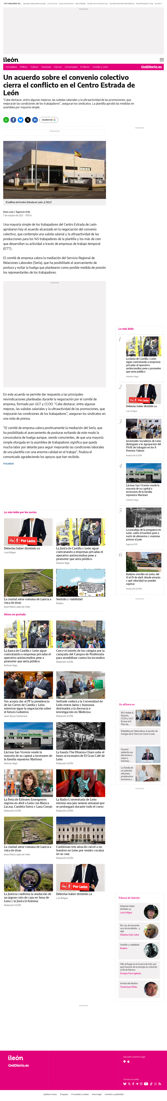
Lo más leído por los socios (20, 512)
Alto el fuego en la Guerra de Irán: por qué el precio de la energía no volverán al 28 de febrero (138, 967)
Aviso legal (96, 1094)
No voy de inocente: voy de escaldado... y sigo (130, 928)
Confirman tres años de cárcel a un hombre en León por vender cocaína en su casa (80, 850)
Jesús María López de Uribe (17, 606)
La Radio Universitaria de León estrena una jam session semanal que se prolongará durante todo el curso (80, 803)
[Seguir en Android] (124, 1061)
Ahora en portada (15, 614)
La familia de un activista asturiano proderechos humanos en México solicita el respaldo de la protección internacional (127, 773)
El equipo (64, 1094)
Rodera (59, 603)
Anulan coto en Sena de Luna (97, 4)
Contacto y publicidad (114, 1094)
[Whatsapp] (6, 120)
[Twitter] (28, 120)
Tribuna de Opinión (129, 897)
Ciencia (58, 66)
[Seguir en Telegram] (137, 1083)
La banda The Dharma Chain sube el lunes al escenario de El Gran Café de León (80, 756)
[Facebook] (13, 120)
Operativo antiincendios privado (34, 4)
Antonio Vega (62, 563)
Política (23, 66)
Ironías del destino (129, 983)
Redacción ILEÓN (64, 661)
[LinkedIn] (35, 120)
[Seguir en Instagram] (141, 1083)
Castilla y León (100, 66)
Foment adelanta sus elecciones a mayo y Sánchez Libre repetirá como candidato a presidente (127, 755)
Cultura (34, 66)
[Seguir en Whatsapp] (155, 1083)
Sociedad (46, 66)
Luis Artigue (10, 552)
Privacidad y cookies (80, 1094)
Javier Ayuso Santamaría (15, 716)
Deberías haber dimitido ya (22, 548)
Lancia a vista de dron (66, 4)
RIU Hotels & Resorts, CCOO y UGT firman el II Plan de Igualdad (127, 718)
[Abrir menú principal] (162, 59)
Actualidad (11, 66)
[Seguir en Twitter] (129, 1083)
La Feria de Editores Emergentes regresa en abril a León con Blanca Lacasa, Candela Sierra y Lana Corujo (28, 803)
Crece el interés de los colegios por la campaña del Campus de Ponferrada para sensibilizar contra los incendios (80, 654)
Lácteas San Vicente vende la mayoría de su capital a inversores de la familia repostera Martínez (28, 756)
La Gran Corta (52, 4)
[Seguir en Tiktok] (151, 1083)
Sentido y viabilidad (69, 599)
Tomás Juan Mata (128, 986)
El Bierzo (84, 66)
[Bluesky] (20, 120)
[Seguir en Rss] (159, 1083)
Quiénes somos (50, 1094)
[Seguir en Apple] (128, 1061)
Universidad (71, 66)
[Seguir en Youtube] (146, 1083)
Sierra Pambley (80, 4)
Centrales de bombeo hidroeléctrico (121, 4)
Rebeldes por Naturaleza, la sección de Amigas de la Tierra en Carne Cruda (139, 732)
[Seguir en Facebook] (133, 1083)
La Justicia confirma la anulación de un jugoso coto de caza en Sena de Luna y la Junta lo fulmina (27, 897)
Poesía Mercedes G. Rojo (144, 4)
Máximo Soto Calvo (129, 934)
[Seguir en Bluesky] (124, 1083)
